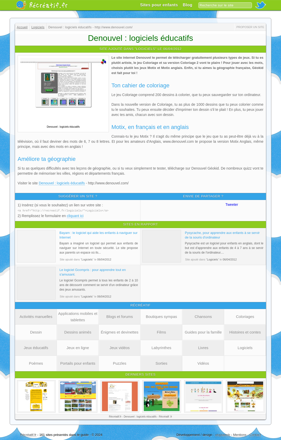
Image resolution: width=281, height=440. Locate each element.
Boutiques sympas (161, 316)
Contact (255, 434)
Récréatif (42, 5)
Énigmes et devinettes (119, 332)
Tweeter (231, 205)
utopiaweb (222, 434)
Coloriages (245, 316)
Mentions (240, 434)
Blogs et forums (119, 316)
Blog (188, 5)
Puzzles (119, 363)
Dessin (36, 332)
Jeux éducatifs (36, 347)
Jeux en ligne (78, 347)
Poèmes (36, 363)
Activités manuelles (36, 316)
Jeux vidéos (119, 347)
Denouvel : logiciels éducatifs (62, 183)
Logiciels (245, 347)
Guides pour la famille (203, 332)
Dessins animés (77, 332)
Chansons (203, 316)
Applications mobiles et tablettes (77, 316)
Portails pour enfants (77, 363)
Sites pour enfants (159, 5)
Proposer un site (250, 27)
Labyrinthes (161, 347)
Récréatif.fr (28, 434)
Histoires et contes (245, 332)
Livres (203, 347)
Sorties (162, 363)
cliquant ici (75, 215)
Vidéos (203, 363)
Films (161, 332)
